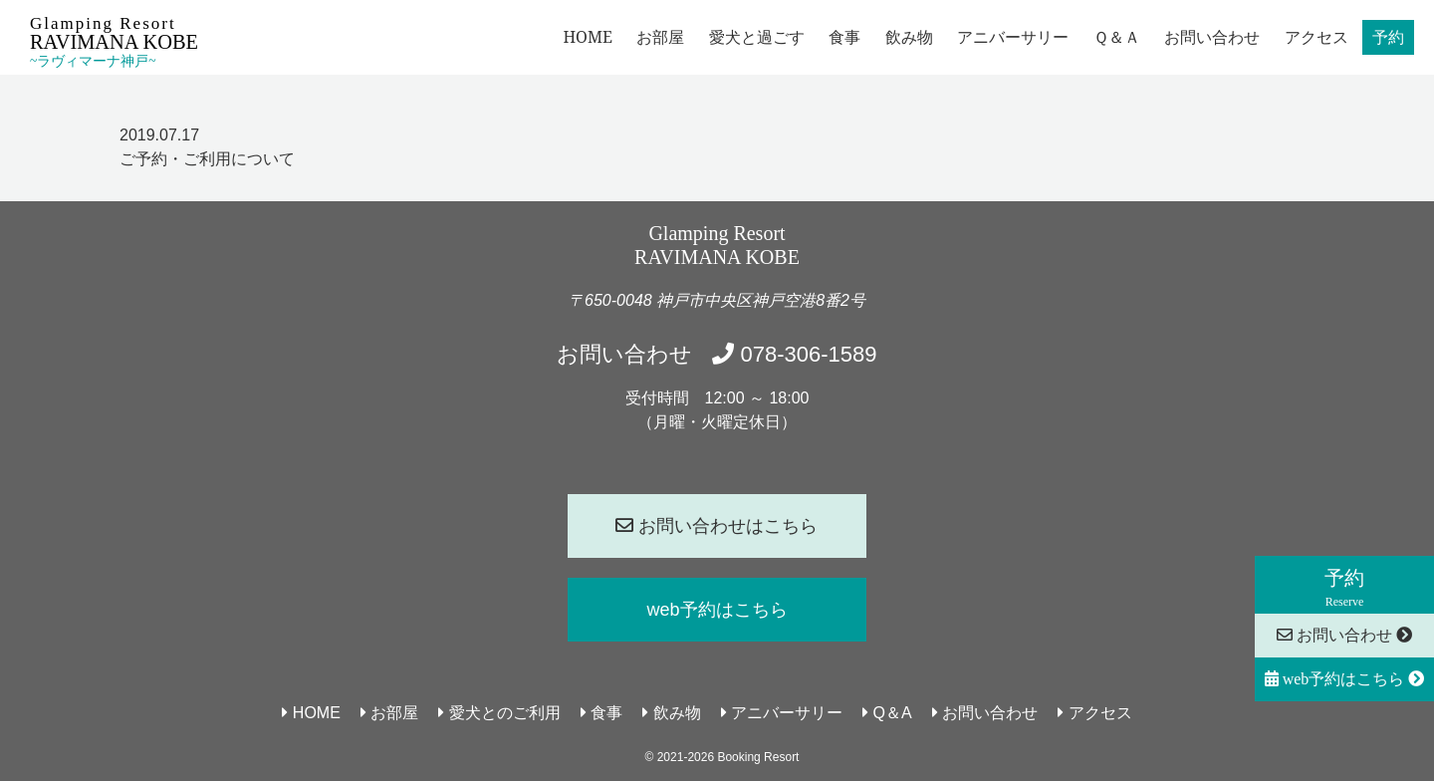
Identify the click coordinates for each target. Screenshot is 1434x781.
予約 (1388, 37)
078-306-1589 (794, 354)
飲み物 (909, 37)
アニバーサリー (1013, 37)
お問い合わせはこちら (716, 526)
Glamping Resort (114, 41)
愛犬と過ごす (757, 37)
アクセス (1316, 37)
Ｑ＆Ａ (1116, 37)
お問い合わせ (1212, 37)
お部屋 (660, 37)
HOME (587, 37)
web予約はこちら (1345, 678)
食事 (844, 37)
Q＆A (887, 712)
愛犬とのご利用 (499, 712)
